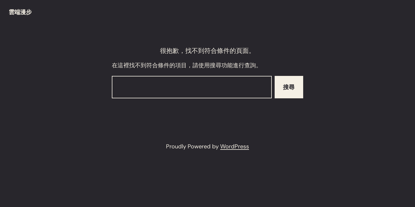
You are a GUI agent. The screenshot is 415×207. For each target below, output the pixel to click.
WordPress (234, 146)
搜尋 (289, 87)
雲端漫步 (20, 12)
